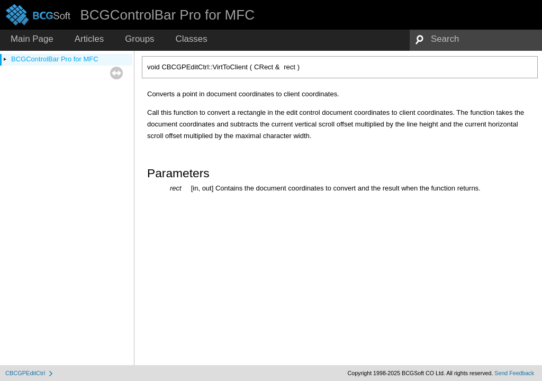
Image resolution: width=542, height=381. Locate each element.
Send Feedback (514, 373)
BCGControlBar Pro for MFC (54, 59)
